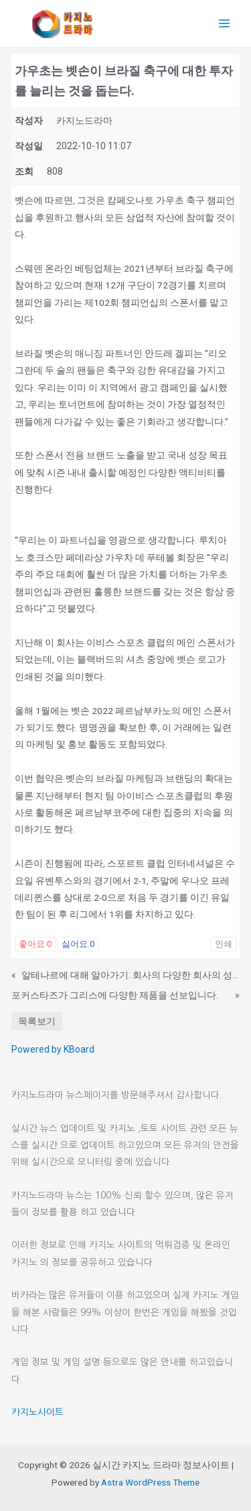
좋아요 (35, 944)
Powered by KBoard (52, 1049)
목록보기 (37, 1021)
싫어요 (78, 944)
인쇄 (223, 944)
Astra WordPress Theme (150, 1482)
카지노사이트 (37, 1412)
